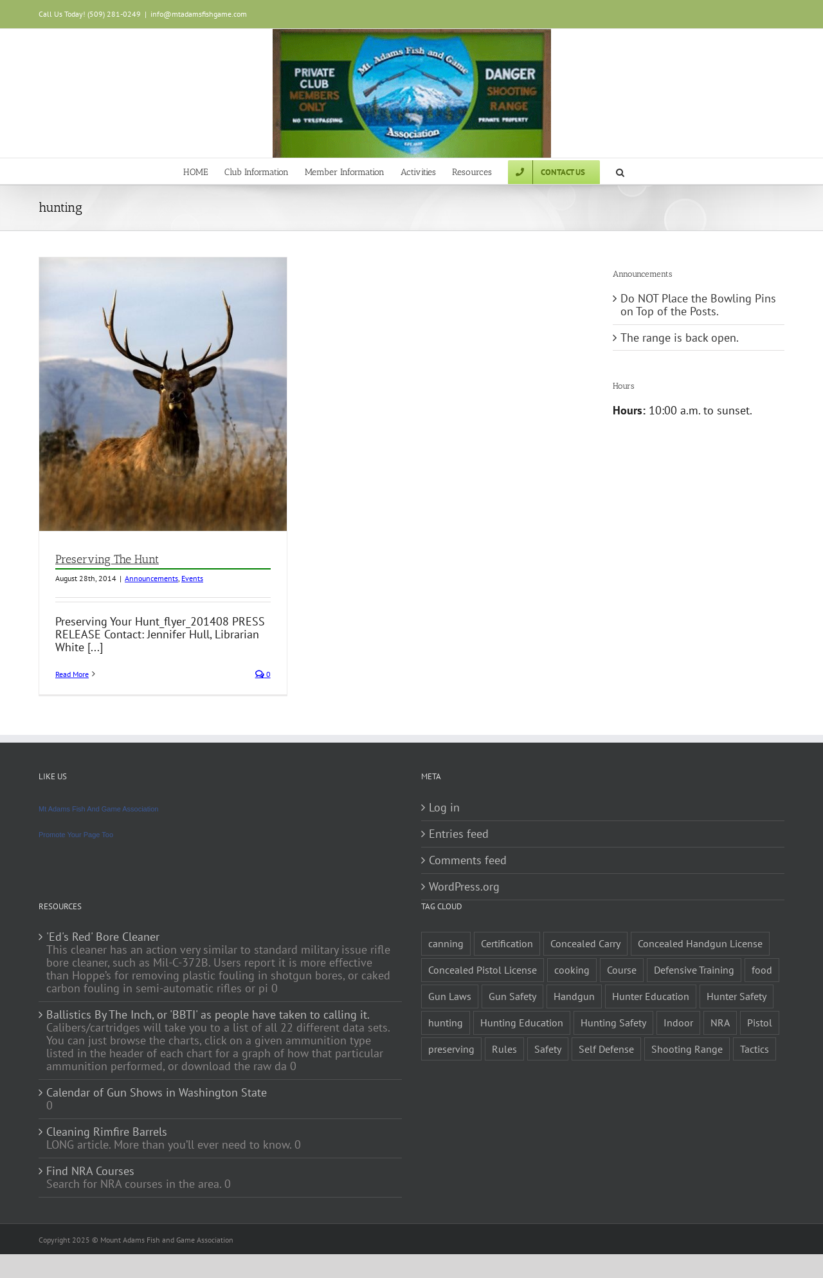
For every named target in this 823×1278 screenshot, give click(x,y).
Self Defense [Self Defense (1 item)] (606, 1048)
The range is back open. (679, 337)
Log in (444, 807)
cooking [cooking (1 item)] (572, 969)
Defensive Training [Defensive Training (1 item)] (694, 969)
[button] (620, 171)
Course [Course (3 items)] (622, 969)
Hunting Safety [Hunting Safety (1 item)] (613, 1022)
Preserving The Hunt (107, 559)
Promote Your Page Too (76, 834)
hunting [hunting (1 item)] (445, 1022)
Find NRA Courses (90, 1171)
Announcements (151, 578)
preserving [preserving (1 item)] (451, 1048)
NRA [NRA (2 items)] (720, 1022)
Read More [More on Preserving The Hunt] (72, 674)
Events (192, 578)
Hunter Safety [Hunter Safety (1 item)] (736, 996)
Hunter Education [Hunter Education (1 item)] (650, 996)
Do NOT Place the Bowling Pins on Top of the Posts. (698, 305)
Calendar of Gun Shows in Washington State (156, 1092)
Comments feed (468, 860)
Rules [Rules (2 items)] (504, 1048)
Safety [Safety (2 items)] (547, 1048)
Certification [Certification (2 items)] (507, 943)
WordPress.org (464, 886)
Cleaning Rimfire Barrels (106, 1131)
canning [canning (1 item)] (446, 943)
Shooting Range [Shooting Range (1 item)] (687, 1048)
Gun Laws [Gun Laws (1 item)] (449, 996)
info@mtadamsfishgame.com (198, 14)
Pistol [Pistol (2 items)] (759, 1022)
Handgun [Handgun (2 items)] (574, 996)
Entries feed (459, 834)
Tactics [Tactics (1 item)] (754, 1048)
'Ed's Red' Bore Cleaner (102, 937)
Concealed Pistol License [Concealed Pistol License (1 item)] (482, 969)
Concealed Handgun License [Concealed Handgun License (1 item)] (700, 943)
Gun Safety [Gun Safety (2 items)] (512, 996)
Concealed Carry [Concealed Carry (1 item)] (585, 943)
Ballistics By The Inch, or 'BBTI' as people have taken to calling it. (208, 1014)
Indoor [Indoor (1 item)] (678, 1022)
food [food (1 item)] (762, 969)
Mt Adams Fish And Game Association (98, 809)
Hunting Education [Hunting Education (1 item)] (521, 1022)
